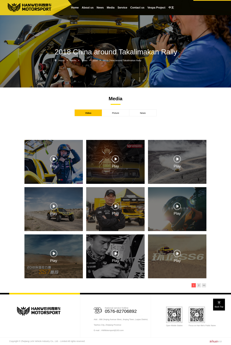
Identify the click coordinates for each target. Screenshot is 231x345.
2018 (98, 60)
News (100, 7)
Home (75, 7)
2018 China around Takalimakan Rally (125, 60)
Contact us (137, 7)
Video (87, 60)
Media (110, 7)
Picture (115, 113)
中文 (171, 7)
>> (204, 285)
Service (122, 7)
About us (87, 7)
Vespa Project (156, 7)
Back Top (219, 305)
